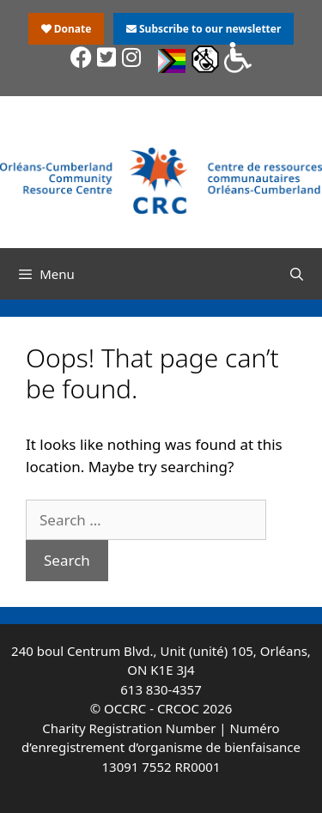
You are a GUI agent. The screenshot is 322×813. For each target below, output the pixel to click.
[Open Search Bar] (296, 274)
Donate (66, 28)
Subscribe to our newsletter (203, 28)
